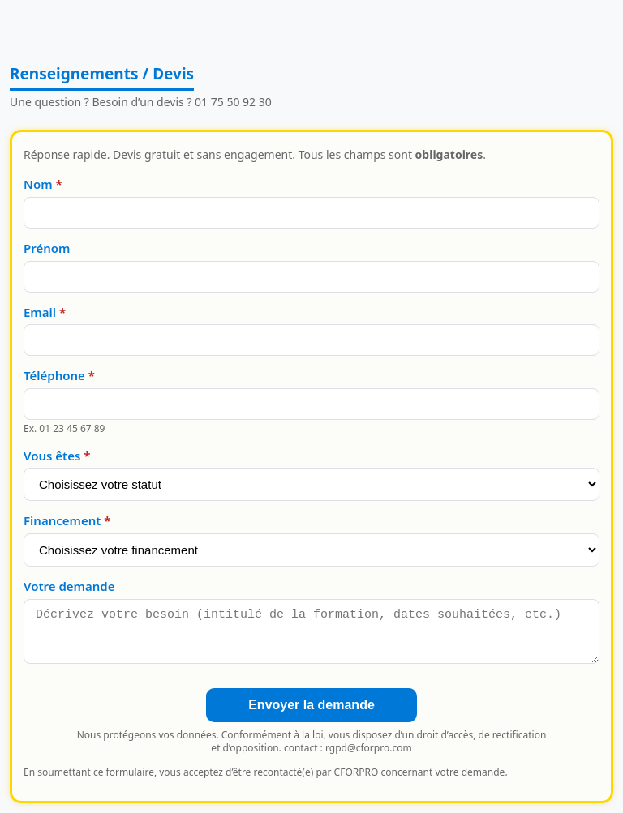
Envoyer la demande (311, 705)
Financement (62, 520)
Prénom (47, 248)
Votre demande (69, 586)
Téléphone (54, 375)
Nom (38, 184)
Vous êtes (52, 455)
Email (40, 312)
